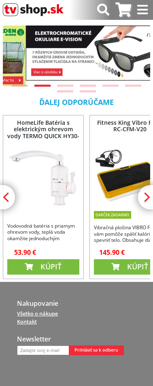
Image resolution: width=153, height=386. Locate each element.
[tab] (123, 10)
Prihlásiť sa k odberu (96, 350)
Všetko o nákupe (37, 313)
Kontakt (27, 321)
